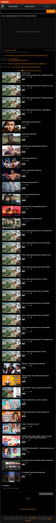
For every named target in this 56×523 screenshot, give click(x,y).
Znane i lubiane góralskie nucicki (32, 70)
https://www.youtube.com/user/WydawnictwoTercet (26, 67)
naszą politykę (32, 517)
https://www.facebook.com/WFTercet (17, 60)
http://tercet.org (15, 58)
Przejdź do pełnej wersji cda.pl (28, 509)
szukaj (51, 11)
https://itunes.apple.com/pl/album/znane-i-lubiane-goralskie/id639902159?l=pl (27, 55)
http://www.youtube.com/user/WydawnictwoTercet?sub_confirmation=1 (27, 63)
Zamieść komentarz (46, 494)
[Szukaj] (23, 11)
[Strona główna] (5, 2)
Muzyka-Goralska (10, 50)
